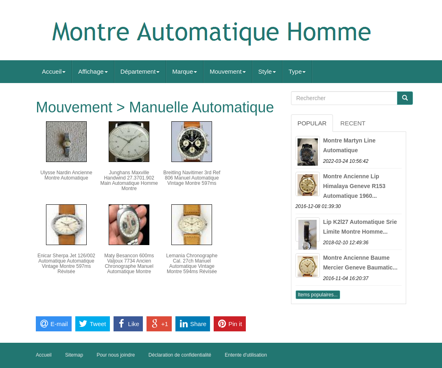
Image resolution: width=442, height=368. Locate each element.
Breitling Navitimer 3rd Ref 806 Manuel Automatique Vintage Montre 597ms (191, 178)
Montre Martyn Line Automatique (349, 145)
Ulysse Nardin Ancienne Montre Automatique (66, 175)
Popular (312, 123)
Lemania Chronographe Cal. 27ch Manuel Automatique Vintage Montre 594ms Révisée (191, 264)
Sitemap (74, 355)
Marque (184, 71)
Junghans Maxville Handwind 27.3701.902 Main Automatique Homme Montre (129, 181)
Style (267, 71)
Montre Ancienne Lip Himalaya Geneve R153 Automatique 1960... (354, 186)
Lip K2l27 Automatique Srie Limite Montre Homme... (360, 227)
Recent (352, 123)
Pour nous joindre (115, 355)
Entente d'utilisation (246, 355)
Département (140, 71)
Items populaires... (318, 295)
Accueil (54, 71)
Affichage (92, 71)
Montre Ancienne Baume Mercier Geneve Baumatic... (360, 262)
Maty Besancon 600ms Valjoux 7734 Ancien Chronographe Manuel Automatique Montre (129, 264)
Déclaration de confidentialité (180, 355)
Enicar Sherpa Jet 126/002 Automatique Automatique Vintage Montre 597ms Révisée (66, 264)
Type (297, 71)
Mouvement (227, 71)
